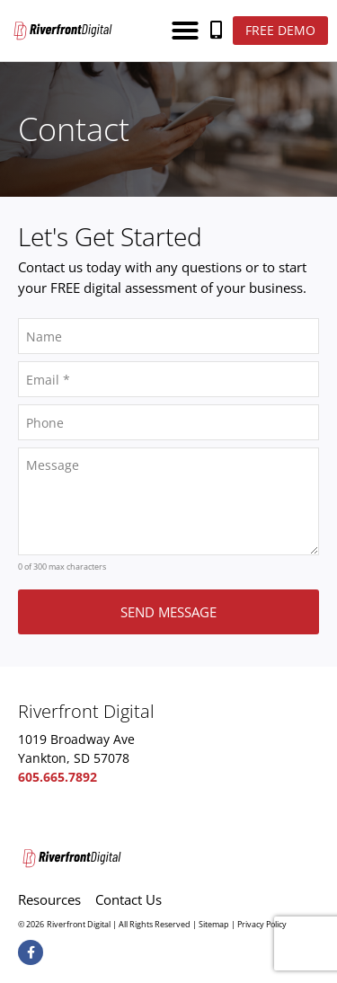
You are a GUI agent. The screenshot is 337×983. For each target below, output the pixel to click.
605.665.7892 (57, 776)
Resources (49, 899)
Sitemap (214, 924)
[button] (185, 30)
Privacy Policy (262, 924)
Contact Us (128, 899)
